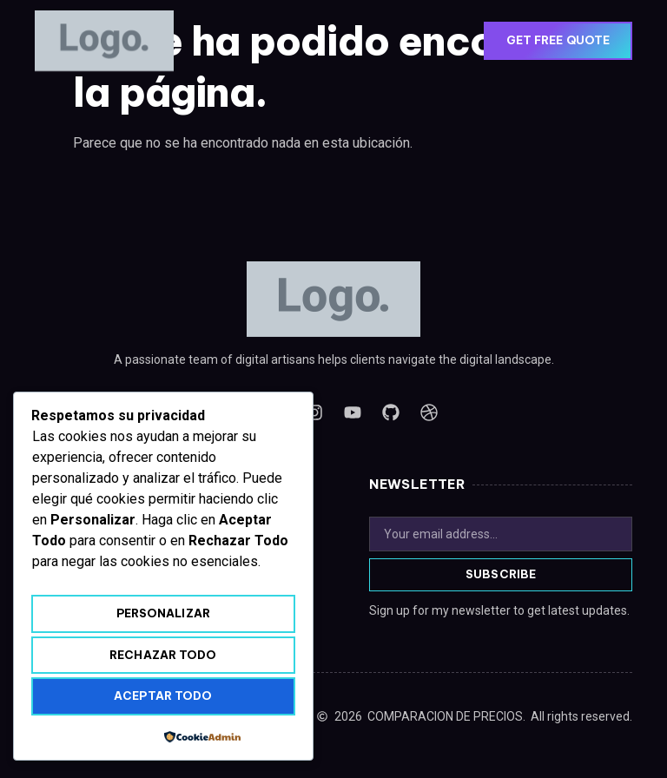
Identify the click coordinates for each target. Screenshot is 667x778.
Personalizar (163, 613)
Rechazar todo (162, 655)
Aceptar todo (163, 695)
